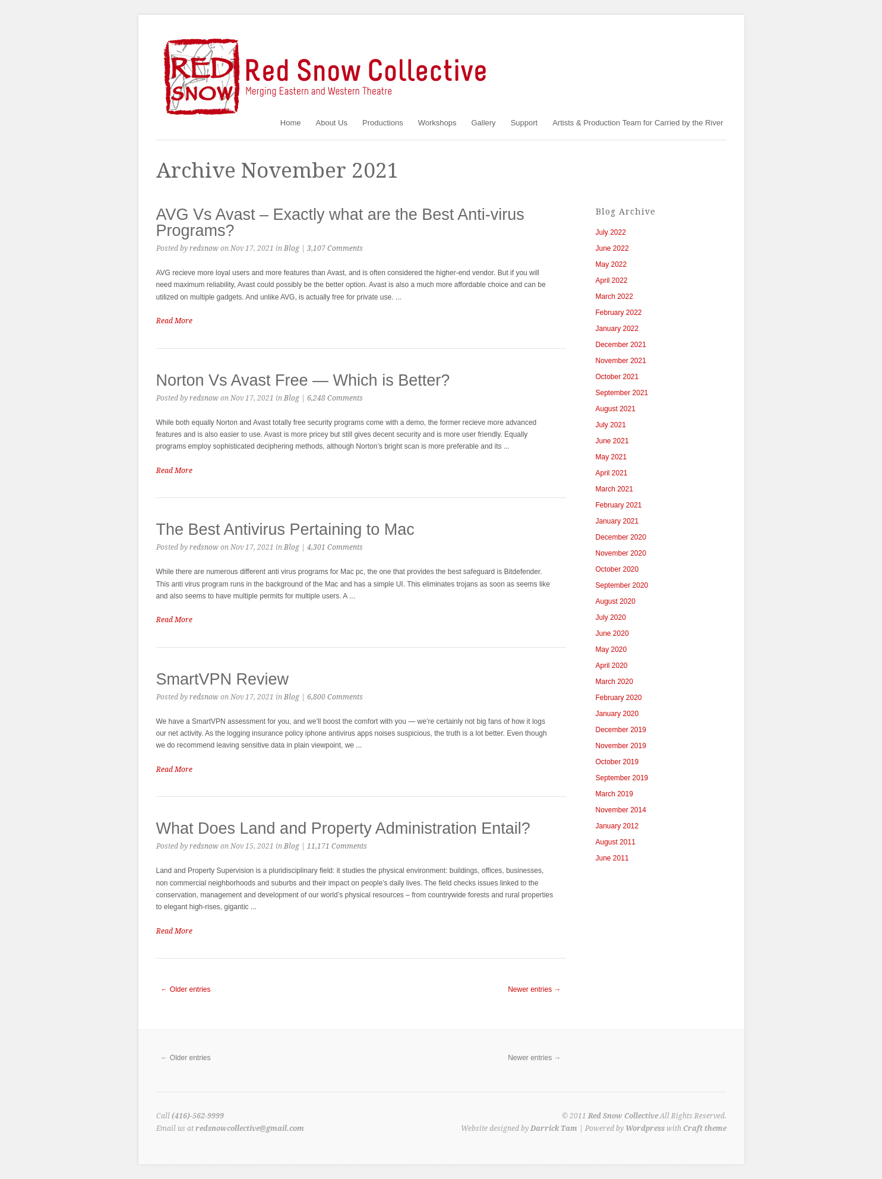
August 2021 (616, 409)
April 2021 (612, 473)
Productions (382, 122)
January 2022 (617, 328)
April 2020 (612, 665)
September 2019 (622, 778)
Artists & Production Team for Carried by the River (637, 122)
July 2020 (611, 617)
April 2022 (612, 280)
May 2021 (611, 457)
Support (524, 122)
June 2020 (612, 633)
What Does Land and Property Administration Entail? (343, 828)
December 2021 (621, 345)
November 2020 (621, 553)
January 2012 (617, 826)
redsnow (204, 248)
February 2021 (619, 505)
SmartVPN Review (222, 679)
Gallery (483, 122)
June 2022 (612, 248)
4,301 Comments (335, 547)
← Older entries (186, 989)
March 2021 (614, 489)
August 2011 (616, 842)
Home (290, 122)
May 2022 (611, 264)
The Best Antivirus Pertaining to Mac (285, 529)
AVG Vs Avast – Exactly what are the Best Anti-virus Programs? (340, 222)
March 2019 (614, 794)
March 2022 (614, 296)
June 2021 (612, 441)
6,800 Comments (335, 697)
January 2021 (617, 521)
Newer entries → (534, 989)
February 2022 (619, 312)
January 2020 (617, 714)
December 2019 (621, 730)
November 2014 (621, 810)
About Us (331, 122)
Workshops (437, 122)
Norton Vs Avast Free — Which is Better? (303, 380)
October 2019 (617, 762)
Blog (291, 248)
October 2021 (617, 377)
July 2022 (611, 232)
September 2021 (622, 393)
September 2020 (622, 585)
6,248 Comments (335, 398)
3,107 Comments (335, 248)
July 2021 (611, 425)
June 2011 (612, 858)
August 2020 (616, 601)
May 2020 (611, 649)
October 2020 (617, 569)
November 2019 (621, 746)
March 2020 (614, 681)
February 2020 (619, 697)
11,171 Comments (337, 846)
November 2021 (621, 361)
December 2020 (621, 537)
